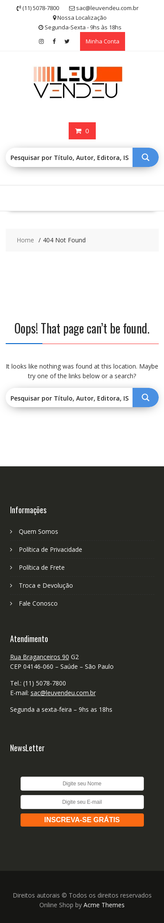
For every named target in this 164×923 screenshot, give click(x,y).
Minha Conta (102, 41)
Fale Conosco (38, 603)
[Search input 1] (69, 157)
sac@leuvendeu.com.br (63, 693)
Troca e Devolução (46, 585)
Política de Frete (42, 567)
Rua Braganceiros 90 (39, 657)
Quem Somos (38, 531)
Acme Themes (104, 905)
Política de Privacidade (50, 549)
